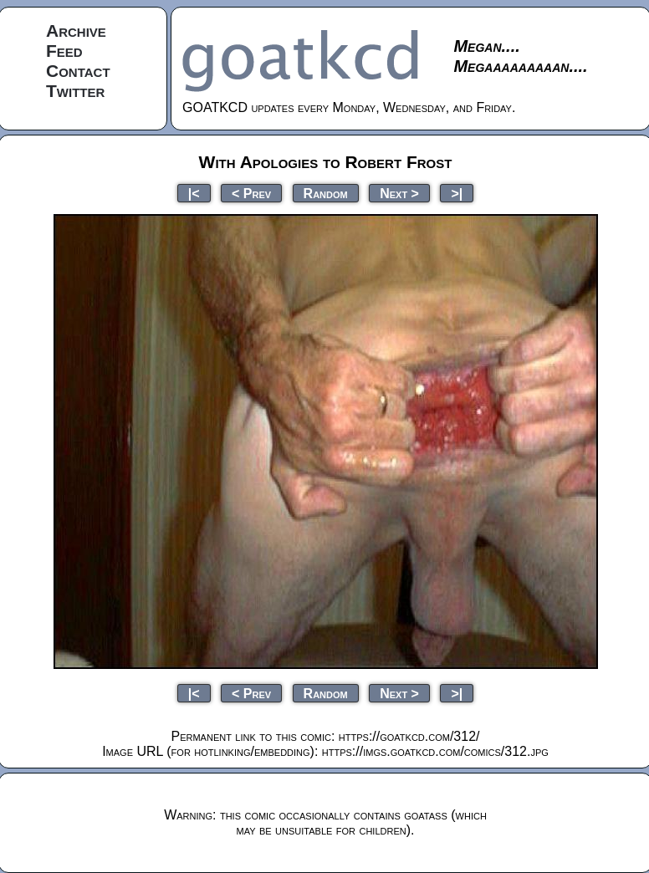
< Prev (251, 193)
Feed (64, 50)
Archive (76, 30)
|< (194, 193)
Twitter (75, 90)
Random (326, 193)
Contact (78, 70)
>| (456, 193)
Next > (399, 193)
